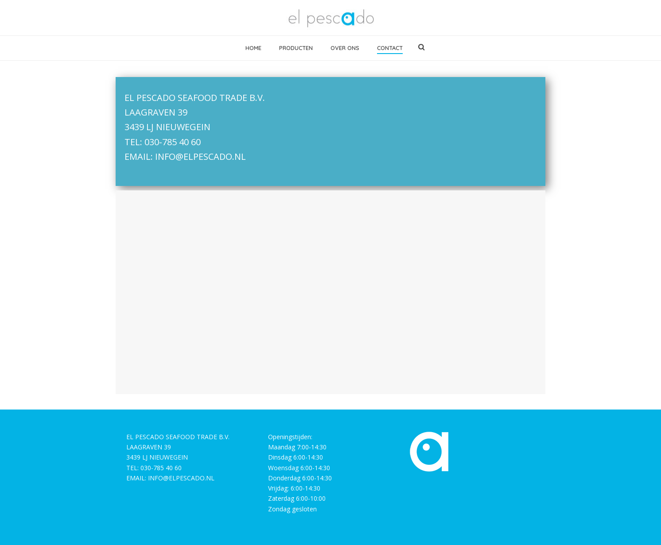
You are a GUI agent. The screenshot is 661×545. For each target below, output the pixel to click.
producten (296, 47)
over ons (344, 47)
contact (390, 47)
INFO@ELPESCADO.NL (200, 156)
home (253, 47)
